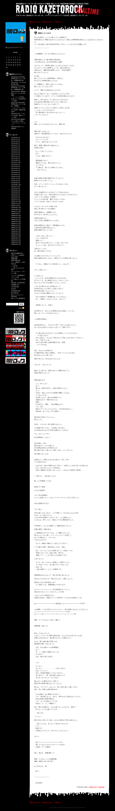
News (12, 257)
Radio (13, 258)
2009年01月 (14, 223)
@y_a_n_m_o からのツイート (14, 47)
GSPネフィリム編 (16, 255)
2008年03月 (14, 244)
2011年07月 (14, 162)
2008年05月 (14, 240)
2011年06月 (14, 164)
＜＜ (10, 52)
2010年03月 (14, 195)
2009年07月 (14, 211)
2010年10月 (14, 180)
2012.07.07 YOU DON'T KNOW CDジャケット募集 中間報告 (18, 104)
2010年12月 (14, 176)
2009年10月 (14, 205)
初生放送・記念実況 (17, 282)
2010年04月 (14, 193)
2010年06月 (14, 189)
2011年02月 (14, 172)
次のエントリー (47, 22)
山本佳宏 (13, 286)
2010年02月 (14, 197)
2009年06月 (14, 213)
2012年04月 (14, 148)
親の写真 (13, 293)
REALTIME (14, 260)
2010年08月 (14, 185)
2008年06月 (14, 238)
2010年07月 (14, 187)
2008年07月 (14, 236)
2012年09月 (14, 144)
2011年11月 (14, 156)
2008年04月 (14, 242)
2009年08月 (14, 209)
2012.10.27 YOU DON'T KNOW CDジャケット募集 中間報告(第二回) (18, 87)
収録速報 (13, 284)
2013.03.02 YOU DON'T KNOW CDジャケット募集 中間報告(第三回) (18, 78)
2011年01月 (14, 174)
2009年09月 (14, 207)
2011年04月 (14, 168)
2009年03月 (14, 219)
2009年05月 (14, 215)
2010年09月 (14, 182)
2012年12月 (14, 139)
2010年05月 (14, 191)
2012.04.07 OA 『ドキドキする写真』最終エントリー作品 (18, 115)
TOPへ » (58, 22)
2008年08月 (14, 234)
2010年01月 (14, 199)
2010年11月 (14, 178)
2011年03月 (14, 170)
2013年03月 (14, 137)
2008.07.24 (93, 787)
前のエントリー (35, 22)
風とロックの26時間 (17, 298)
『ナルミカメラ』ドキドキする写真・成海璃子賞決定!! (18, 109)
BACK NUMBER (16, 253)
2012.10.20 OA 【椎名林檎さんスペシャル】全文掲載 (18, 93)
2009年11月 (14, 203)
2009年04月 (14, 217)
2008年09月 (14, 232)
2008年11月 (14, 228)
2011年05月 (14, 166)
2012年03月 (14, 150)
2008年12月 (14, 226)
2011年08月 (14, 160)
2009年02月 (14, 221)
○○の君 (13, 266)
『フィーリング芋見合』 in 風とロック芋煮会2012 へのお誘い (19, 98)
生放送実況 (14, 291)
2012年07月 (14, 146)
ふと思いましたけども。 (18, 268)
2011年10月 (14, 158)
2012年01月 (14, 152)
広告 (12, 288)
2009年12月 (14, 201)
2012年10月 (14, 142)
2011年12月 (14, 154)
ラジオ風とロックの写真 (18, 279)
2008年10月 (14, 230)
